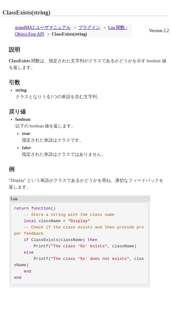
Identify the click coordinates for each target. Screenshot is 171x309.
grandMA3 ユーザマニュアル (43, 27)
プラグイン (89, 27)
